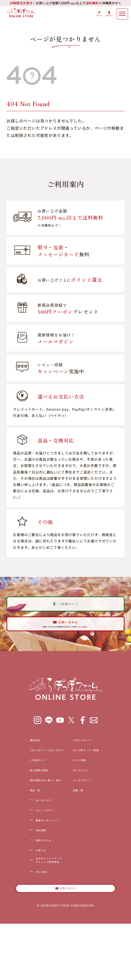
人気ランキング (89, 760)
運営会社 (18, 760)
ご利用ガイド (22, 780)
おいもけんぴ (28, 820)
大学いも (24, 870)
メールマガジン (89, 800)
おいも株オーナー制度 (96, 770)
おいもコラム (87, 790)
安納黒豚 (24, 850)
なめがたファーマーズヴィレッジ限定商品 (37, 883)
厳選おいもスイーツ (35, 840)
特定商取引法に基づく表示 (35, 800)
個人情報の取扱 (25, 790)
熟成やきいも (28, 860)
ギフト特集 (85, 780)
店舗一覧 (83, 810)
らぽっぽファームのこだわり (37, 770)
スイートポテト (31, 830)
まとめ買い (26, 896)
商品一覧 (18, 810)
